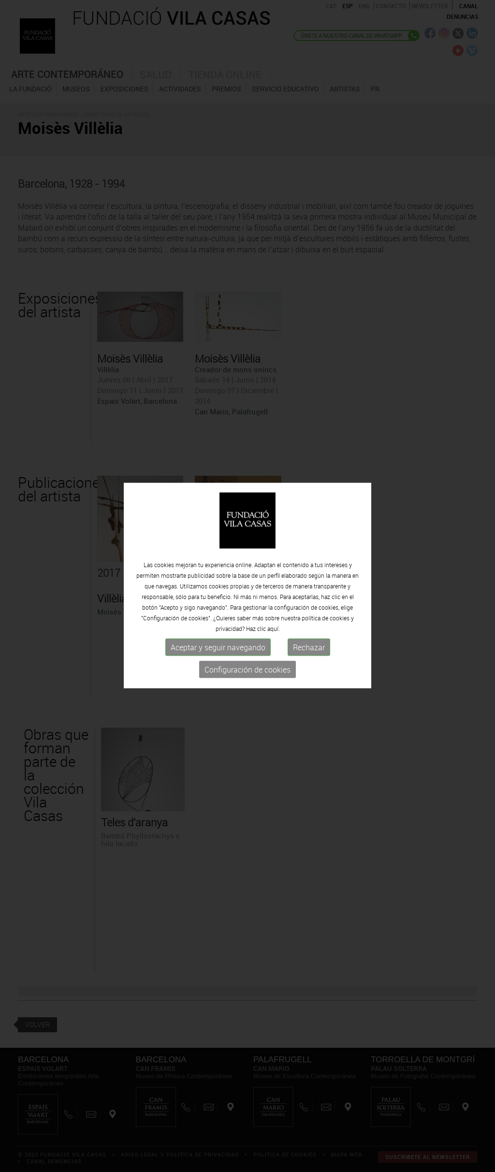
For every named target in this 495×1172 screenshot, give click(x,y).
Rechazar (309, 647)
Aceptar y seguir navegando (218, 647)
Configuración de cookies (247, 669)
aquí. (273, 628)
